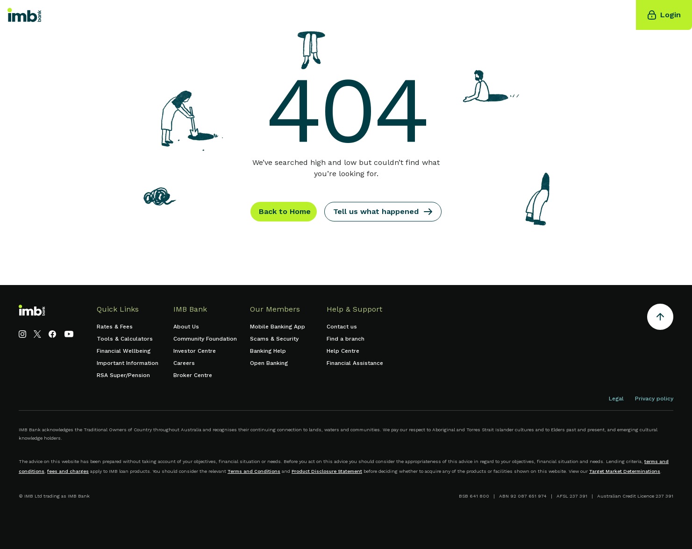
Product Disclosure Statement (327, 471)
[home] (24, 15)
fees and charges (68, 471)
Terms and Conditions (254, 471)
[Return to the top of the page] (660, 318)
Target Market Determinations (624, 471)
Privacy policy (654, 398)
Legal (616, 398)
